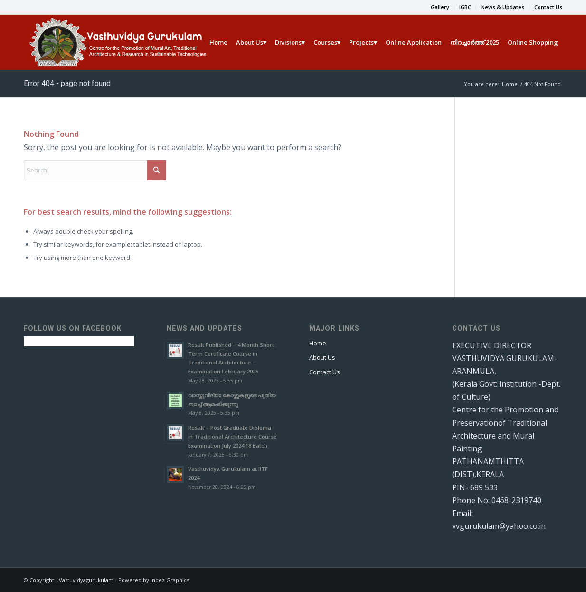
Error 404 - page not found (67, 83)
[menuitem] (440, 7)
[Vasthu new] (117, 42)
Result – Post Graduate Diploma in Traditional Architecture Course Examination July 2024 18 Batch (232, 436)
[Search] (95, 170)
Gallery (440, 6)
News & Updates (502, 6)
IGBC (465, 6)
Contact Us (548, 6)
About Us (322, 357)
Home (317, 343)
